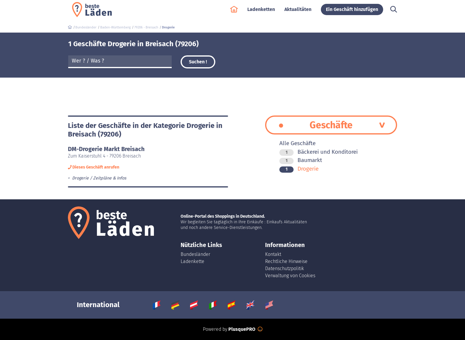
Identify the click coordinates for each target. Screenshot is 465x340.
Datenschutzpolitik (284, 268)
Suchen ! (198, 62)
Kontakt (273, 254)
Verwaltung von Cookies (290, 275)
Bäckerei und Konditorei (318, 151)
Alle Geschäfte (297, 143)
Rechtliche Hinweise (286, 261)
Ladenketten (261, 12)
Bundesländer (195, 254)
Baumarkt (300, 160)
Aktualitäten (297, 12)
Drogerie (299, 168)
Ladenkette (192, 261)
